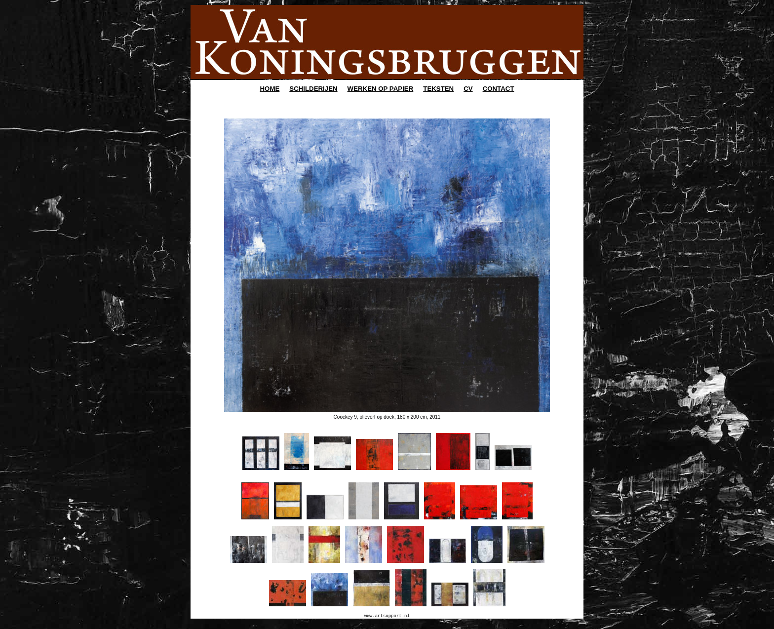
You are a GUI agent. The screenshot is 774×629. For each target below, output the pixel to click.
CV (468, 88)
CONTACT (498, 88)
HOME (270, 88)
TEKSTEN (438, 88)
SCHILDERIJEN (313, 88)
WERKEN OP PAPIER (381, 88)
